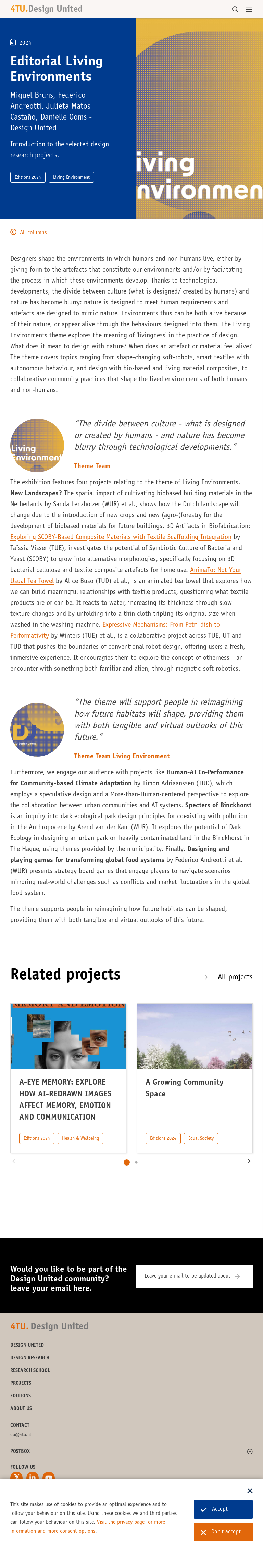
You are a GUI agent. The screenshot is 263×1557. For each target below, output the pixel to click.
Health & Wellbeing (80, 1138)
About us (21, 1408)
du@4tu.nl (20, 1435)
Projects (20, 1383)
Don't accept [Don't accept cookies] (221, 1532)
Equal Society (201, 1138)
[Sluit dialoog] (250, 1491)
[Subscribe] (241, 1276)
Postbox (20, 1451)
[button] (13, 1162)
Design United (27, 1345)
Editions (20, 1396)
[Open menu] (249, 9)
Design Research (29, 1358)
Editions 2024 (37, 1138)
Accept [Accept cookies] (214, 1509)
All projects (235, 977)
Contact (19, 1425)
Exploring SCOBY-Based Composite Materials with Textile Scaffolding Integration (120, 537)
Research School (30, 1370)
